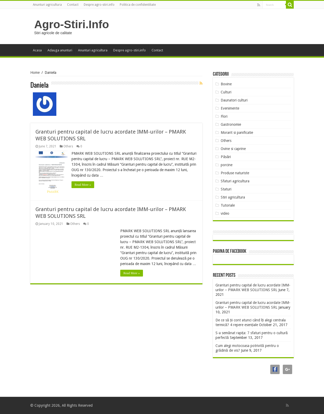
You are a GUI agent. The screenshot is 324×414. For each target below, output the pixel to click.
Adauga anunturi (59, 50)
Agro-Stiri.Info (71, 24)
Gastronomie (231, 124)
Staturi (226, 189)
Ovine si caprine (233, 149)
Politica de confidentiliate (138, 5)
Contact (73, 5)
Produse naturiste (235, 173)
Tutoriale (228, 205)
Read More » (83, 185)
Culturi (226, 92)
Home (35, 72)
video (225, 213)
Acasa (37, 50)
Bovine (226, 84)
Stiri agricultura (233, 197)
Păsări (226, 157)
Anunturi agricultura (47, 5)
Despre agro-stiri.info (99, 5)
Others (68, 146)
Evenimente (230, 108)
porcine (226, 165)
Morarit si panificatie (237, 132)
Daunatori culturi (234, 100)
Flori (224, 116)
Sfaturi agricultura (235, 181)
